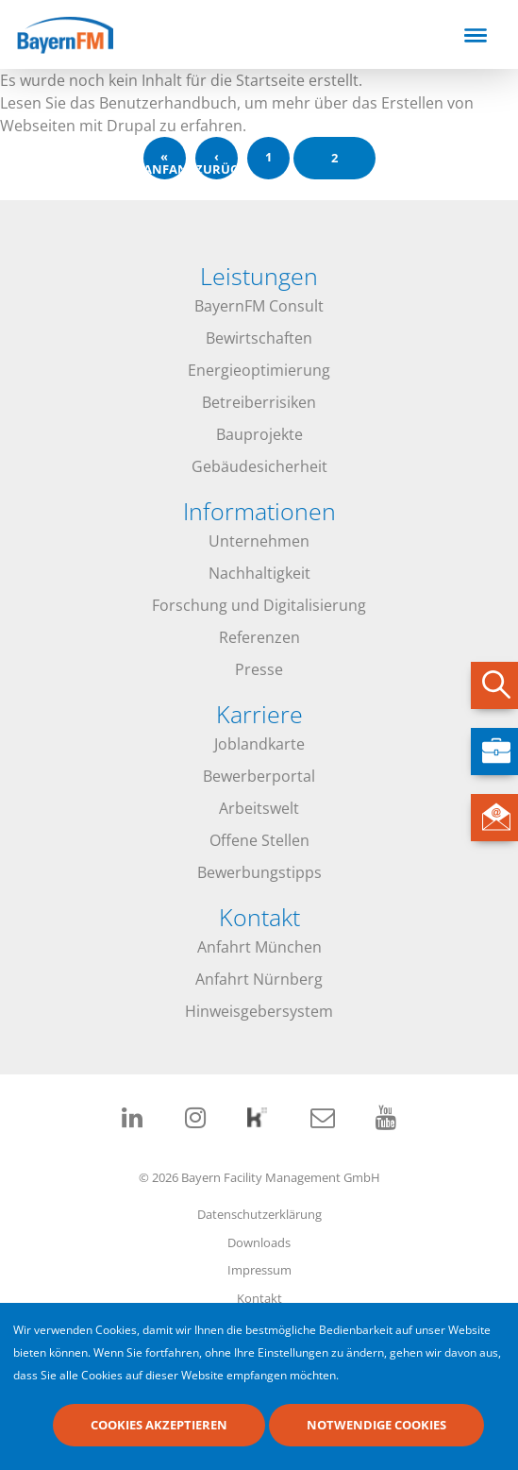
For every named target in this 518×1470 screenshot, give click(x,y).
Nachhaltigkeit (259, 573)
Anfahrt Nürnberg (259, 979)
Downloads (259, 1242)
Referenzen (259, 637)
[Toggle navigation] (475, 34)
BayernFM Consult (259, 306)
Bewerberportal (259, 776)
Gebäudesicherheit (259, 466)
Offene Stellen (259, 840)
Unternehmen (259, 541)
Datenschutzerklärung (259, 1214)
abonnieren (7, 192)
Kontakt (259, 1298)
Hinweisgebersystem (259, 1011)
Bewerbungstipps (259, 872)
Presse (259, 669)
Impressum (259, 1269)
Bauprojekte (259, 434)
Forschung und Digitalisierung (259, 605)
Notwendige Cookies (376, 1426)
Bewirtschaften (259, 338)
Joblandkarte (259, 744)
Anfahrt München (259, 947)
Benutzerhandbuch (168, 103)
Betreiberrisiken (259, 402)
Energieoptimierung (259, 370)
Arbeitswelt (259, 808)
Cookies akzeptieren (159, 1426)
